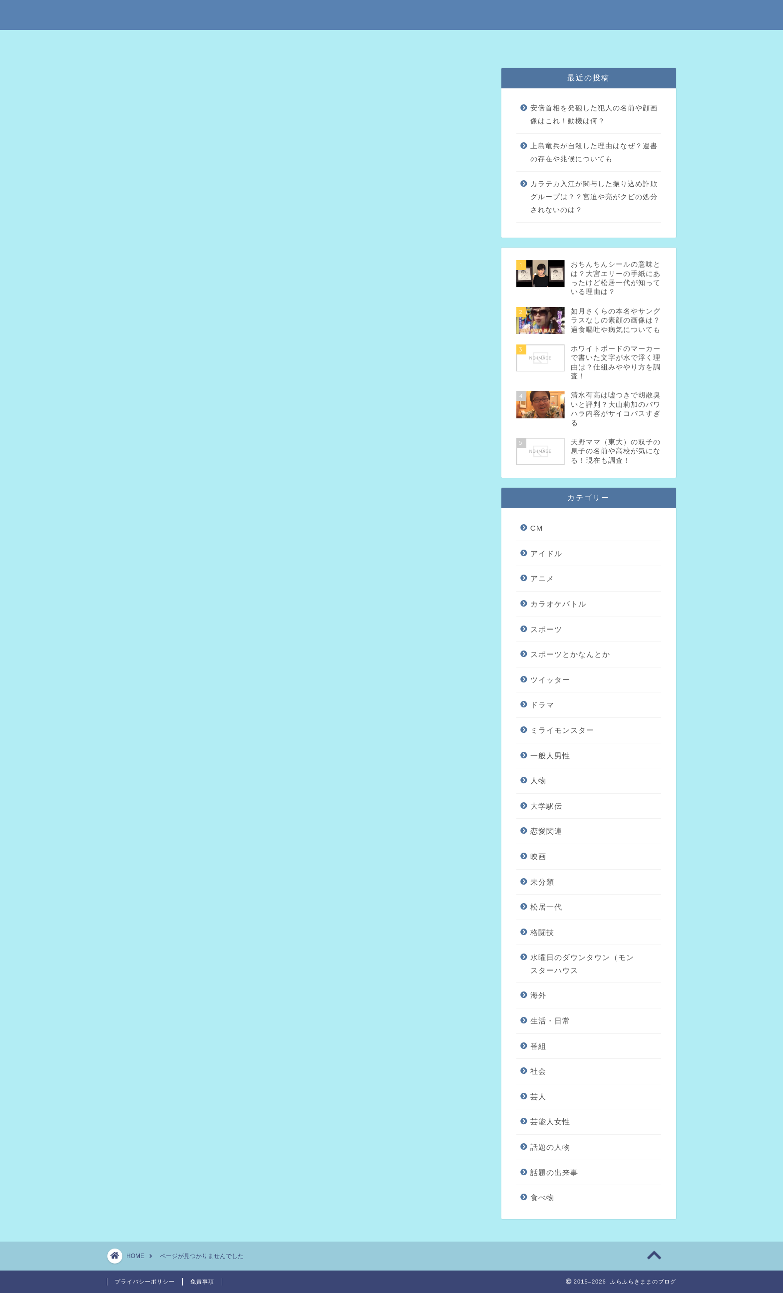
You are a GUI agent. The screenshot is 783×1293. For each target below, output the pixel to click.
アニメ (157, 526)
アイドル (161, 510)
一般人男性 (165, 623)
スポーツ (161, 559)
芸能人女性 (165, 816)
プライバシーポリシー (423, 42)
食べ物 (157, 864)
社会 (152, 799)
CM (536, 528)
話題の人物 (165, 832)
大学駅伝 (546, 806)
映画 (152, 671)
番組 (152, 783)
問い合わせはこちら (500, 42)
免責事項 (360, 42)
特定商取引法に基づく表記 (291, 42)
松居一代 (161, 703)
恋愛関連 (161, 655)
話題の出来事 (169, 848)
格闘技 (157, 719)
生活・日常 (165, 767)
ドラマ (542, 704)
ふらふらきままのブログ (391, 14)
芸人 (538, 1096)
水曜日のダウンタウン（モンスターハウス (225, 735)
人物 (152, 639)
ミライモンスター (178, 607)
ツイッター (165, 591)
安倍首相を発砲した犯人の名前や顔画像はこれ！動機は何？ (594, 114)
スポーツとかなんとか (186, 575)
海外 (152, 751)
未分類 (157, 687)
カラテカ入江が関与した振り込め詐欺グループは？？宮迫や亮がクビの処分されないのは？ (594, 196)
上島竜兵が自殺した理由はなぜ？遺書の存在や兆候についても (594, 152)
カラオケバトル (174, 542)
